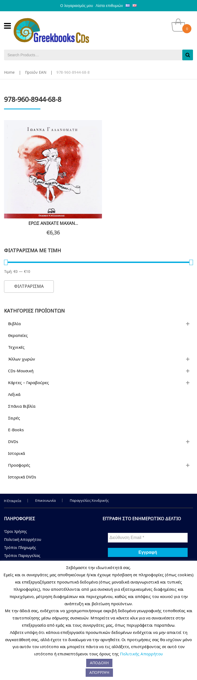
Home (9, 72)
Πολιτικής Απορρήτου (141, 653)
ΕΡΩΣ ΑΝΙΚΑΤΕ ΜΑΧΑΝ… (49, 215)
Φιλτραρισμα (29, 279)
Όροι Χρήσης (15, 523)
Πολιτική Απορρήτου (22, 531)
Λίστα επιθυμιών (109, 5)
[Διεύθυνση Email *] (148, 530)
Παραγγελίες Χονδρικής (89, 492)
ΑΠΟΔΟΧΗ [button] (99, 662)
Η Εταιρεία (12, 493)
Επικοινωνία (45, 492)
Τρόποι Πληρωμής (20, 539)
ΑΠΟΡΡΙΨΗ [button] (99, 672)
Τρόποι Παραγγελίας (22, 547)
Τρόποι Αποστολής (21, 555)
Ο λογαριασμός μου (76, 5)
